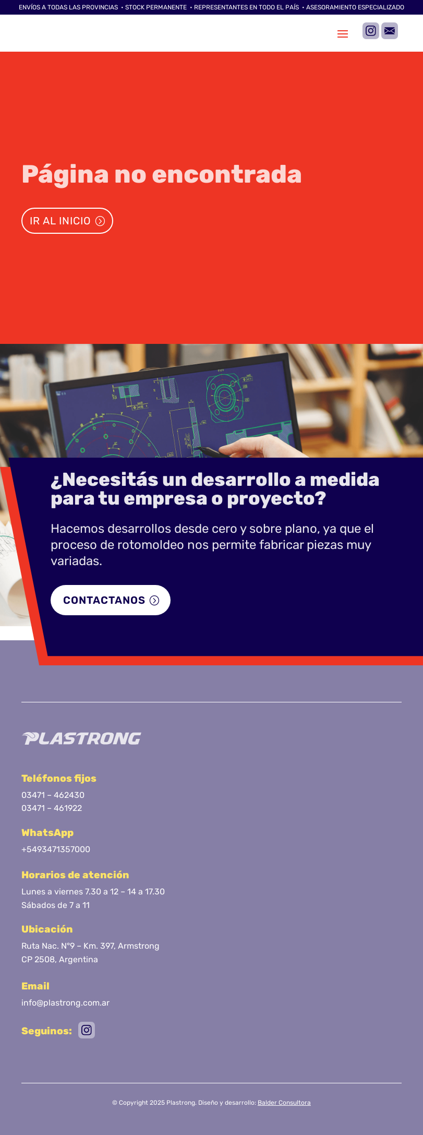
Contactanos (104, 600)
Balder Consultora (284, 1102)
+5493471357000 (55, 849)
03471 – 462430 (52, 795)
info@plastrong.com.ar (65, 1003)
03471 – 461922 (51, 808)
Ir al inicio (60, 220)
